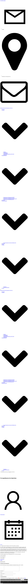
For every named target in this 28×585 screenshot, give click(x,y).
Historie (3, 244)
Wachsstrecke (5, 154)
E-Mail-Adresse (2, 574)
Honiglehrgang (5, 152)
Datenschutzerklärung (6, 287)
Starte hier (3, 109)
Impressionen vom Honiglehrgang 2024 (9, 199)
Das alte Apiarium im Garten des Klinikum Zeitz (10, 242)
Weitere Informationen (17, 580)
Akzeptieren (22, 580)
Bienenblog (3, 200)
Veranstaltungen (6, 153)
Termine (5, 334)
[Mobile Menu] (0, 289)
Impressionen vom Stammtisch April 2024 (9, 197)
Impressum (5, 286)
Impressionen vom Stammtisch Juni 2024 (9, 380)
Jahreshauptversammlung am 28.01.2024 (9, 336)
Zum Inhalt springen (3, 0)
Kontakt (3, 288)
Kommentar (2, 571)
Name (1, 573)
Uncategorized (2, 559)
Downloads (3, 243)
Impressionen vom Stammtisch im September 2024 (10, 198)
